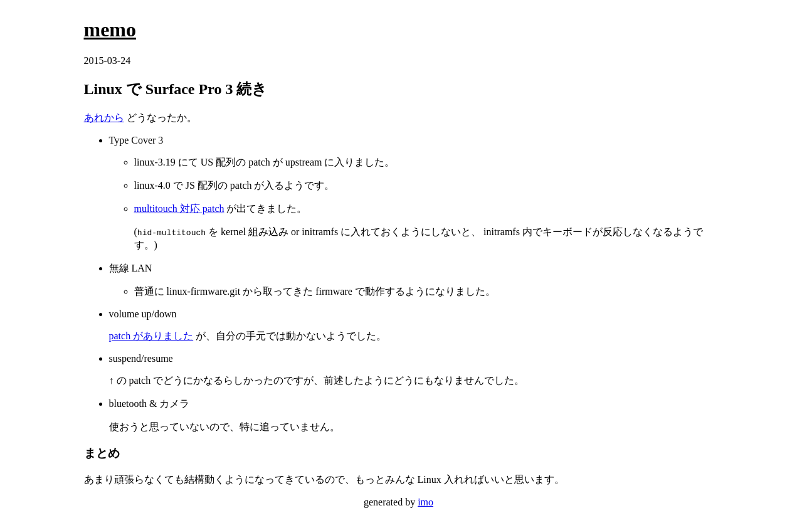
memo (110, 29)
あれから (104, 117)
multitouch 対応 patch (179, 208)
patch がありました (151, 335)
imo (425, 502)
